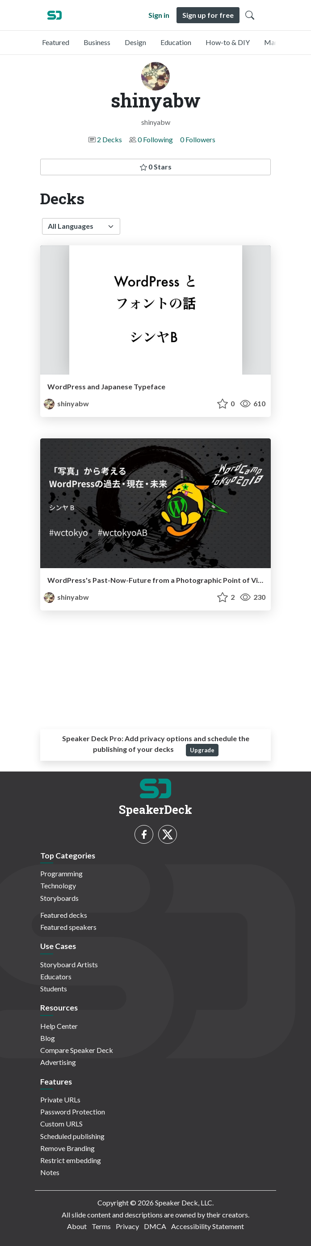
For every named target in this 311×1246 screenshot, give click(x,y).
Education (175, 42)
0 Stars (156, 166)
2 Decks (109, 139)
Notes (49, 1172)
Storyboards (59, 898)
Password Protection (72, 1111)
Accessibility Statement (207, 1226)
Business (97, 42)
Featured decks (63, 915)
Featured (55, 42)
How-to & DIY (228, 42)
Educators (55, 976)
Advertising (58, 1062)
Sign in (158, 15)
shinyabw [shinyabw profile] (66, 403)
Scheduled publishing (72, 1136)
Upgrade (202, 750)
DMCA (155, 1226)
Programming (61, 873)
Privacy (127, 1226)
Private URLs (60, 1099)
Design (135, 42)
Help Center (59, 1026)
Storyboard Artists (69, 964)
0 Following (155, 139)
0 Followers (197, 139)
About (77, 1226)
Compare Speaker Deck (76, 1050)
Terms (101, 1226)
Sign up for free (208, 15)
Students (53, 988)
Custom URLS (61, 1123)
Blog (47, 1038)
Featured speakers (68, 927)
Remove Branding (67, 1148)
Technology (58, 885)
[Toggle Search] (250, 15)
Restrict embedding (70, 1160)
